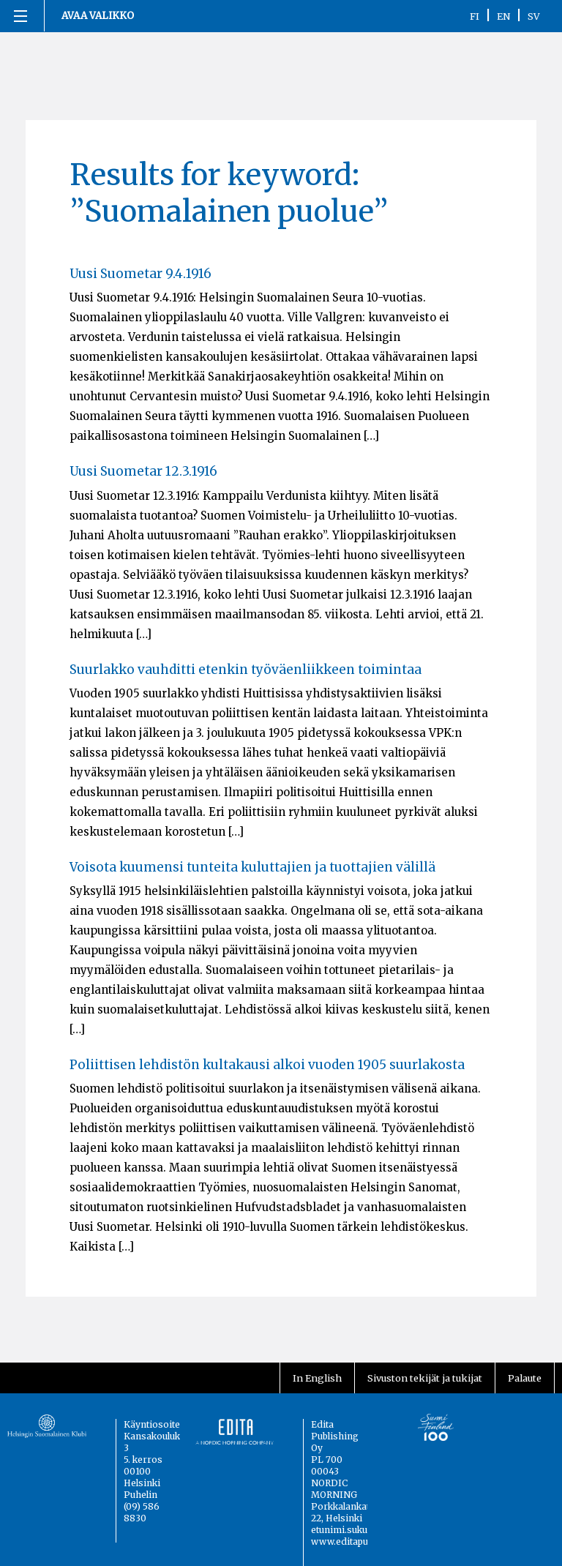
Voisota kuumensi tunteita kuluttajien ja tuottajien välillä (252, 867)
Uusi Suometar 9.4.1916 (140, 274)
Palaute (525, 1378)
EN (503, 16)
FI (474, 16)
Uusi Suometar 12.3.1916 (143, 471)
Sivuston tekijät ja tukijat (424, 1378)
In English (317, 1378)
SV (534, 16)
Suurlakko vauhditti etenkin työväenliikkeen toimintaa (246, 670)
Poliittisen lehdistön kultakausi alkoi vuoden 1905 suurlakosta (267, 1065)
